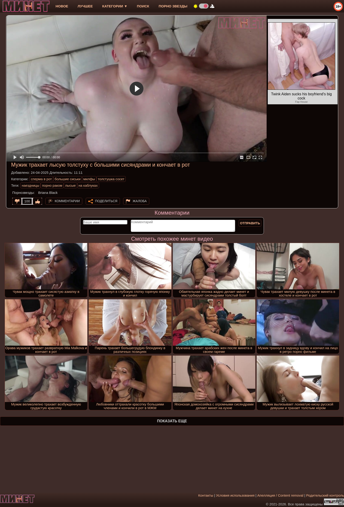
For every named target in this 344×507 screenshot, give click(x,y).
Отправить (250, 223)
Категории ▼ (115, 6)
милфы (89, 179)
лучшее (85, 6)
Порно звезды (173, 6)
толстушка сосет (111, 179)
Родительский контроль (325, 495)
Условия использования (235, 495)
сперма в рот (41, 179)
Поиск (143, 6)
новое (61, 6)
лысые (70, 185)
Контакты (205, 495)
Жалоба (140, 201)
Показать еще (172, 421)
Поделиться (106, 201)
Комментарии (67, 201)
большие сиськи (67, 179)
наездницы (30, 185)
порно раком (52, 185)
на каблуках (88, 185)
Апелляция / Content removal (280, 495)
